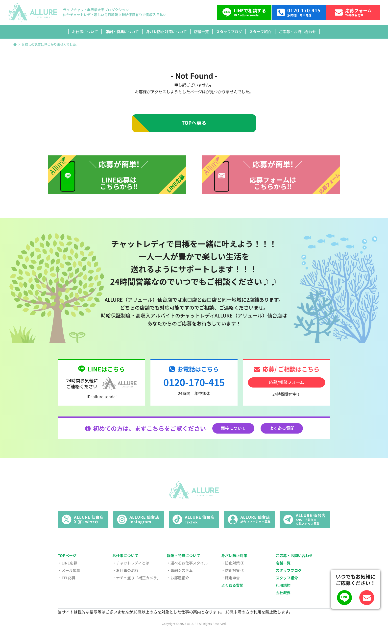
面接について (233, 428)
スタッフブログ (229, 31)
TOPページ (67, 555)
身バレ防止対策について (166, 31)
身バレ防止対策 (234, 555)
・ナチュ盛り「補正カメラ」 (136, 577)
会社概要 (283, 592)
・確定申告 (230, 577)
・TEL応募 (66, 577)
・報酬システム (180, 570)
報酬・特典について (122, 31)
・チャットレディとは (130, 562)
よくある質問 (281, 428)
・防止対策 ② (232, 570)
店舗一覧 (201, 31)
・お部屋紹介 (178, 577)
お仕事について (85, 31)
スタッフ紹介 (260, 31)
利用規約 (283, 585)
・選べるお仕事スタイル (187, 562)
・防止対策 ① (232, 562)
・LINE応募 (67, 562)
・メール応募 (69, 570)
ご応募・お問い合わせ (297, 31)
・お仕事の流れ (125, 570)
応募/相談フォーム (286, 382)
